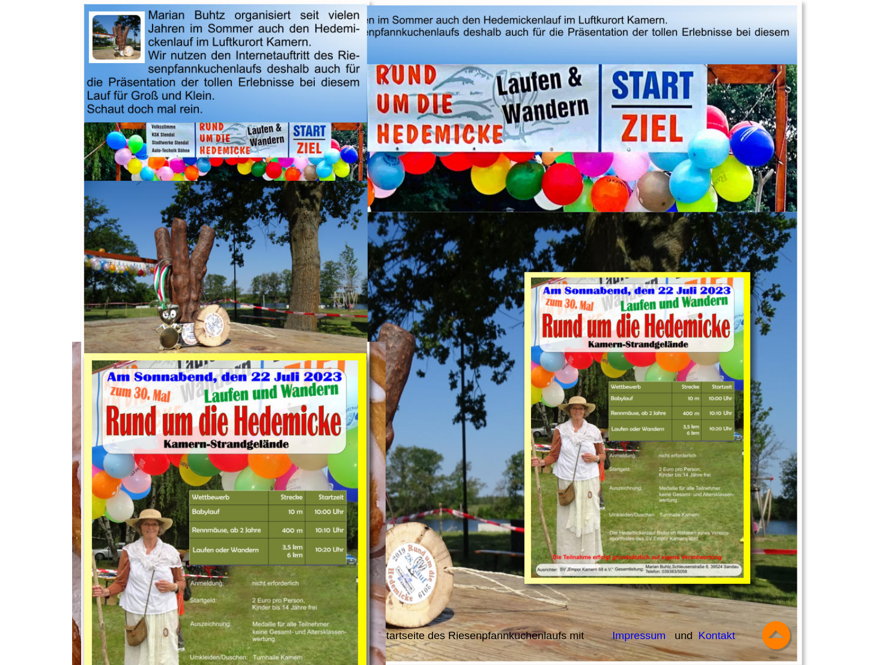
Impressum (639, 635)
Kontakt (716, 635)
